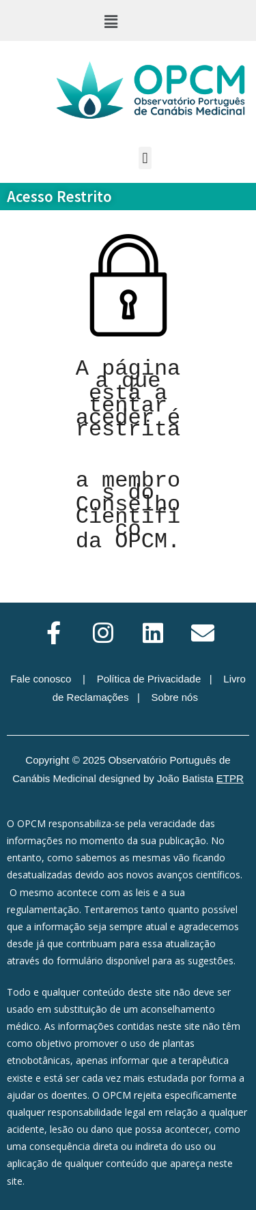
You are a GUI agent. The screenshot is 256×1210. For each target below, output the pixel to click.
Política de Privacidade (149, 679)
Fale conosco (40, 679)
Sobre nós (175, 697)
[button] (110, 21)
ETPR (230, 778)
